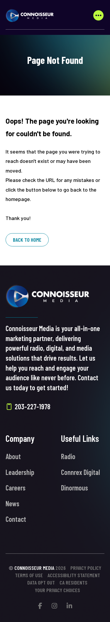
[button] (98, 15)
